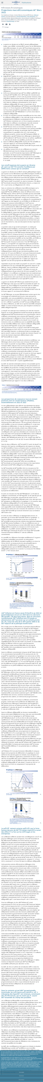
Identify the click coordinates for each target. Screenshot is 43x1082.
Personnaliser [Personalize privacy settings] (21, 1079)
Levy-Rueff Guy (31, 16)
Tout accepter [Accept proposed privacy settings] (21, 1072)
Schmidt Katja (10, 21)
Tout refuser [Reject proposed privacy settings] (21, 1075)
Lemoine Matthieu (21, 16)
